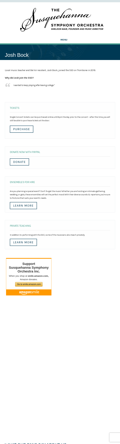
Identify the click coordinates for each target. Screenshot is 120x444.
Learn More (23, 205)
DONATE (19, 162)
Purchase (21, 129)
